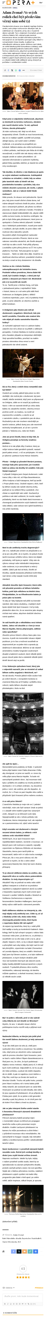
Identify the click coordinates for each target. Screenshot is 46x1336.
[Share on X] (12, 70)
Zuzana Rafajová (8, 76)
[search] (36, 2)
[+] (34, 1304)
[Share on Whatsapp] (16, 70)
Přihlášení (38, 1288)
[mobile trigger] (4, 2)
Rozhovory (7, 7)
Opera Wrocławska (9, 1242)
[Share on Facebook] (8, 70)
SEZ (19, 1242)
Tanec (15, 7)
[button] (19, 70)
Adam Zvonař (18, 1235)
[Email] (24, 1251)
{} (31, 1304)
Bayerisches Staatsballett (31, 1238)
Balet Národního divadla (11, 1238)
